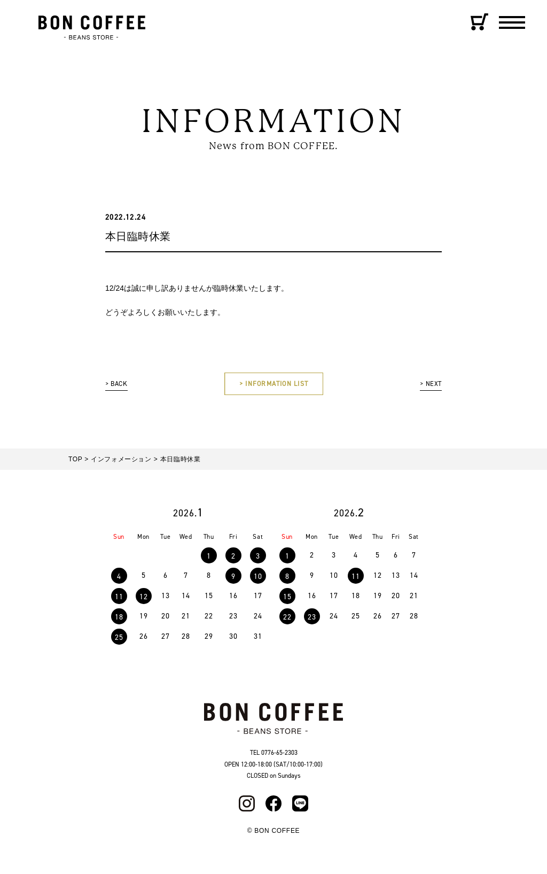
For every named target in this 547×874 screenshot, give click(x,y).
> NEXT (429, 385)
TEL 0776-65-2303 (274, 755)
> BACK (118, 385)
